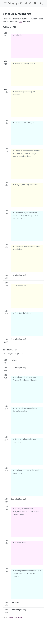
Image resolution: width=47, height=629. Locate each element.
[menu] (5, 3)
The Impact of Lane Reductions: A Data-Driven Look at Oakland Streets (27, 573)
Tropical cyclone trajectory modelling (24, 440)
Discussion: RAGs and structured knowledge (26, 247)
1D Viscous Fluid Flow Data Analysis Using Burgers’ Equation (25, 378)
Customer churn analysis (24, 122)
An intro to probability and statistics (24, 93)
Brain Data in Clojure (23, 313)
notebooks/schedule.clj (17, 617)
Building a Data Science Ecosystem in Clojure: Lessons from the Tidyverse (26, 511)
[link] (26, 3)
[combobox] (41, 3)
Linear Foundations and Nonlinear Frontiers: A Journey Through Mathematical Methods (27, 153)
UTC (20, 21)
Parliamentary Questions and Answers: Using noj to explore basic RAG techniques (26, 215)
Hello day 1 (19, 35)
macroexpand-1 (21, 542)
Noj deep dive (20, 285)
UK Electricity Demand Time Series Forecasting (25, 409)
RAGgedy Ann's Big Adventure (26, 184)
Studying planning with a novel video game (26, 471)
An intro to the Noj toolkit (25, 63)
